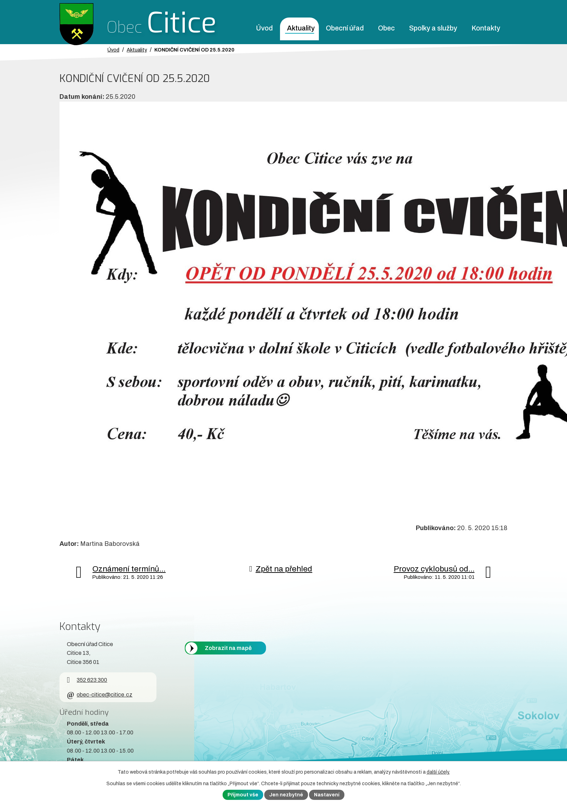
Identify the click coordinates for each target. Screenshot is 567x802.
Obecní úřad (345, 28)
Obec (386, 28)
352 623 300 (87, 680)
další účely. (438, 772)
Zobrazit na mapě (228, 648)
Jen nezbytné (286, 794)
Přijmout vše (242, 794)
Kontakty (485, 28)
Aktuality (301, 28)
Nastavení (327, 794)
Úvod (264, 28)
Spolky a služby (433, 28)
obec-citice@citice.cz (99, 695)
